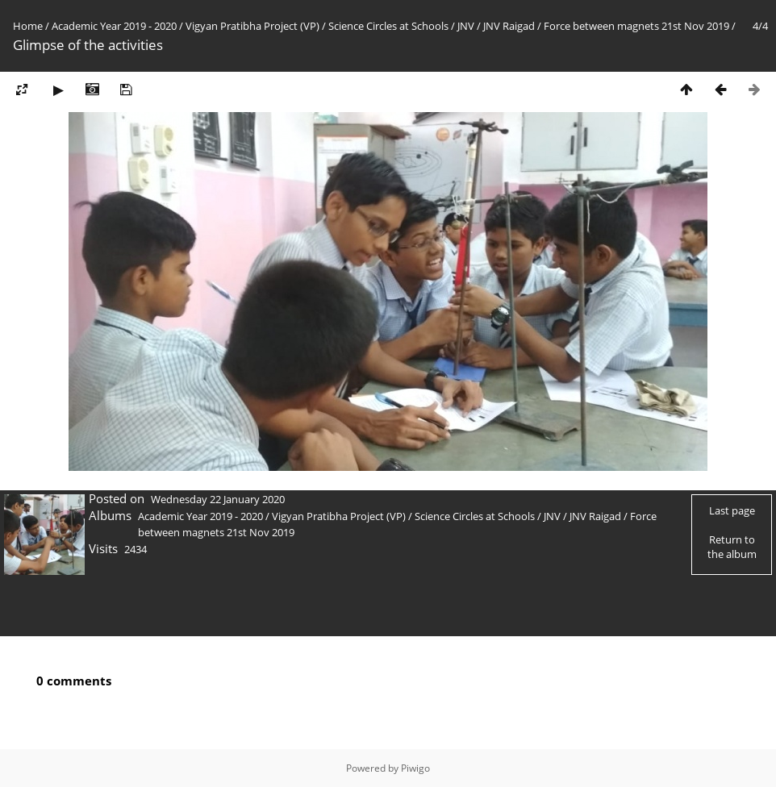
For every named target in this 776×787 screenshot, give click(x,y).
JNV (465, 26)
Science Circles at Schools (388, 26)
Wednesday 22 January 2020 (218, 499)
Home (28, 26)
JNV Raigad (509, 26)
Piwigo (415, 768)
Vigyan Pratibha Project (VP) (252, 26)
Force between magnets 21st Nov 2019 (636, 26)
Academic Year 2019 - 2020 (114, 26)
